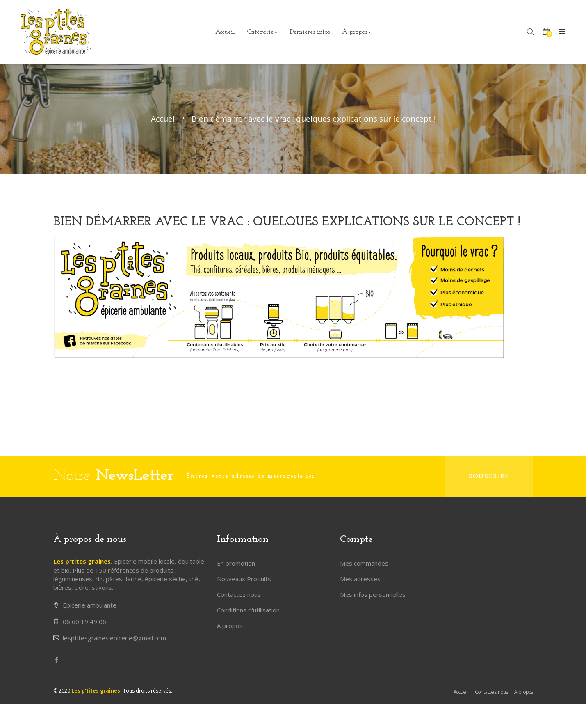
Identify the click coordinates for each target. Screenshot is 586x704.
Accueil (164, 118)
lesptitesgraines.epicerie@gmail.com (114, 638)
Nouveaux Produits (244, 579)
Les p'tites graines (82, 561)
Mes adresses (360, 579)
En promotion (236, 563)
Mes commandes (364, 563)
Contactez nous (239, 594)
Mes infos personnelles (373, 594)
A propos (230, 625)
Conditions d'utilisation (248, 610)
